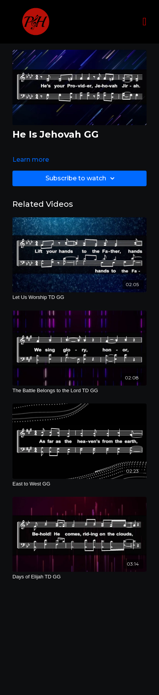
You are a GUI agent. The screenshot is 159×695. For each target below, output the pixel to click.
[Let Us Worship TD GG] (79, 297)
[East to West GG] (79, 484)
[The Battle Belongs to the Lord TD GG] (79, 391)
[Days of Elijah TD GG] (79, 577)
